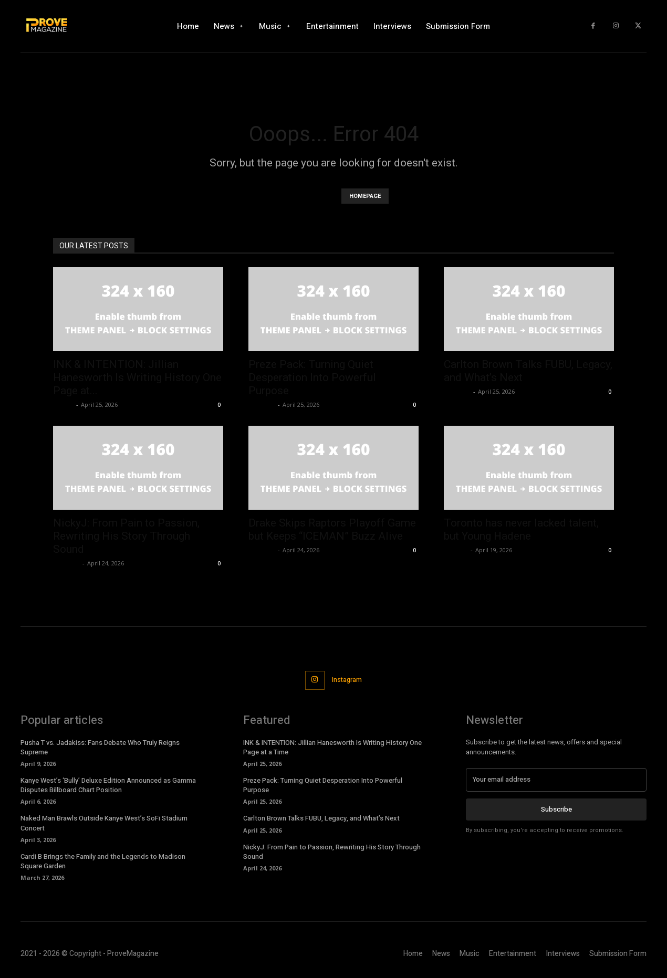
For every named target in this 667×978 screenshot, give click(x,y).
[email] (556, 781)
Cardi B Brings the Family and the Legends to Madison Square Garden (102, 862)
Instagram (349, 681)
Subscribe (556, 810)
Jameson (261, 404)
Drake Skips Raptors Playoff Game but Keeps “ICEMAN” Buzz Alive (332, 529)
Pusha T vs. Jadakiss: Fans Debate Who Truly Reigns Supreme (100, 749)
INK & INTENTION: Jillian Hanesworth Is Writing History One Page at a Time (332, 749)
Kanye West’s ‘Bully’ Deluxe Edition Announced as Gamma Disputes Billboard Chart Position (108, 786)
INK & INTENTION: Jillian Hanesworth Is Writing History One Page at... (137, 377)
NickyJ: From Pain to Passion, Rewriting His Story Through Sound (126, 536)
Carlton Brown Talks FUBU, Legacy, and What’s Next (321, 820)
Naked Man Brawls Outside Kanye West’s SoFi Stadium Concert (103, 825)
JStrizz (63, 404)
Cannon (456, 550)
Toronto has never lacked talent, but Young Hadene (521, 529)
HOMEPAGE (365, 196)
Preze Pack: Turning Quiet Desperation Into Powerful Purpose (312, 377)
